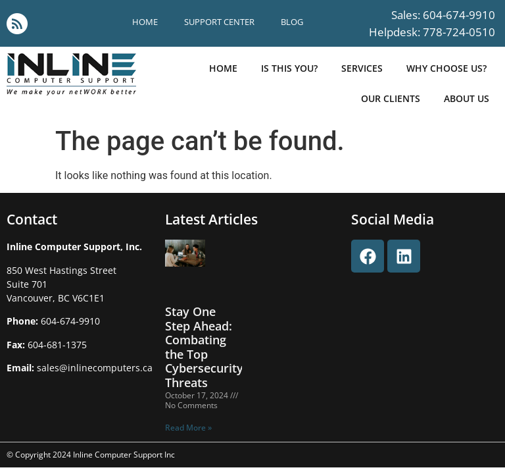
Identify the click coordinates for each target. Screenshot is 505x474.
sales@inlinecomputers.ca (95, 367)
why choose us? (446, 68)
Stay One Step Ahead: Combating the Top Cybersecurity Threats (204, 346)
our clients (390, 98)
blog (292, 22)
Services (362, 68)
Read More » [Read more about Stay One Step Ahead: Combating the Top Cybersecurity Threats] (188, 427)
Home (145, 22)
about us (466, 98)
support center (219, 22)
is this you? (289, 68)
